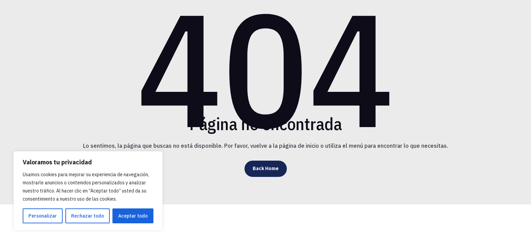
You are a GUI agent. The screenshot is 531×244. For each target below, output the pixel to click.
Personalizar (42, 216)
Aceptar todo (133, 216)
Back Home (266, 168)
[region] (88, 190)
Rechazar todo (87, 216)
